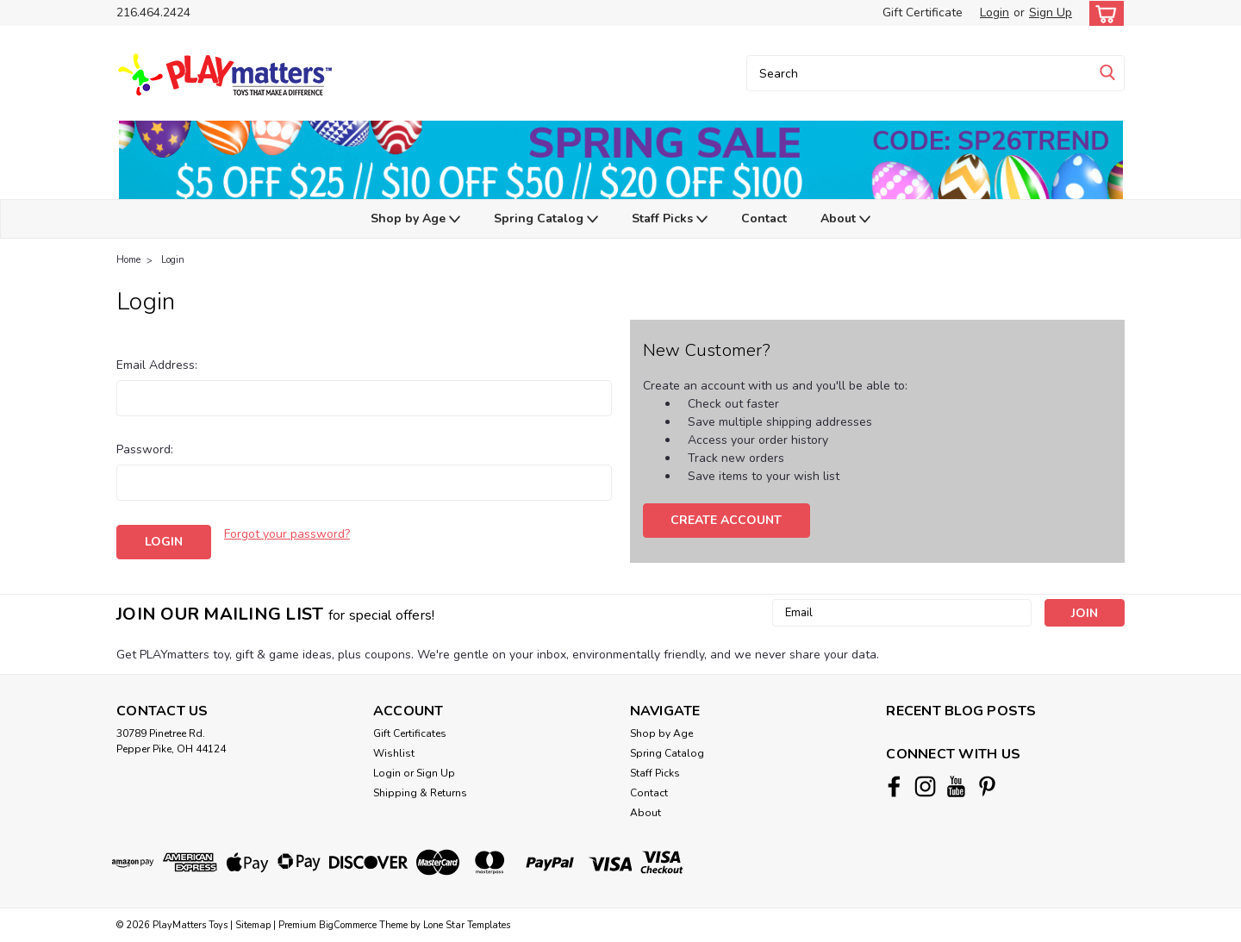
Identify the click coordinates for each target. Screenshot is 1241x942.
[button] (620, 160)
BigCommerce (348, 925)
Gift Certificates (409, 733)
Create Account (726, 520)
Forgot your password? (287, 534)
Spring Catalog (546, 219)
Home (128, 259)
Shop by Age (415, 219)
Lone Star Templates (466, 925)
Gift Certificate (922, 12)
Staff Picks (670, 219)
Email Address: (156, 365)
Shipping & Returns (420, 793)
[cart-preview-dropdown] (1103, 13)
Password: (144, 449)
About (845, 219)
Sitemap (253, 925)
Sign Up (1050, 12)
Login (994, 12)
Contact (764, 218)
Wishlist (394, 753)
